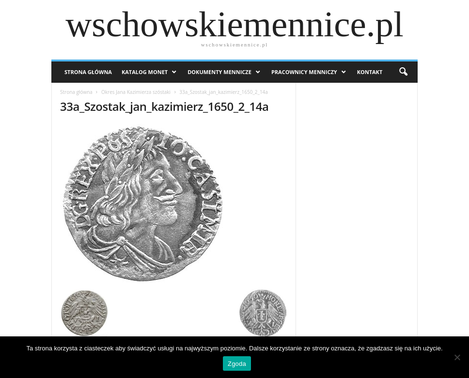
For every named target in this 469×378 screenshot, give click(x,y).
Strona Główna (88, 72)
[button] (403, 72)
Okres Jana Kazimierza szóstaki (136, 92)
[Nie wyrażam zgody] (457, 357)
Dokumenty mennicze (219, 72)
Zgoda (237, 363)
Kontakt (370, 72)
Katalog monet (145, 72)
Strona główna (76, 92)
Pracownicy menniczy (304, 72)
